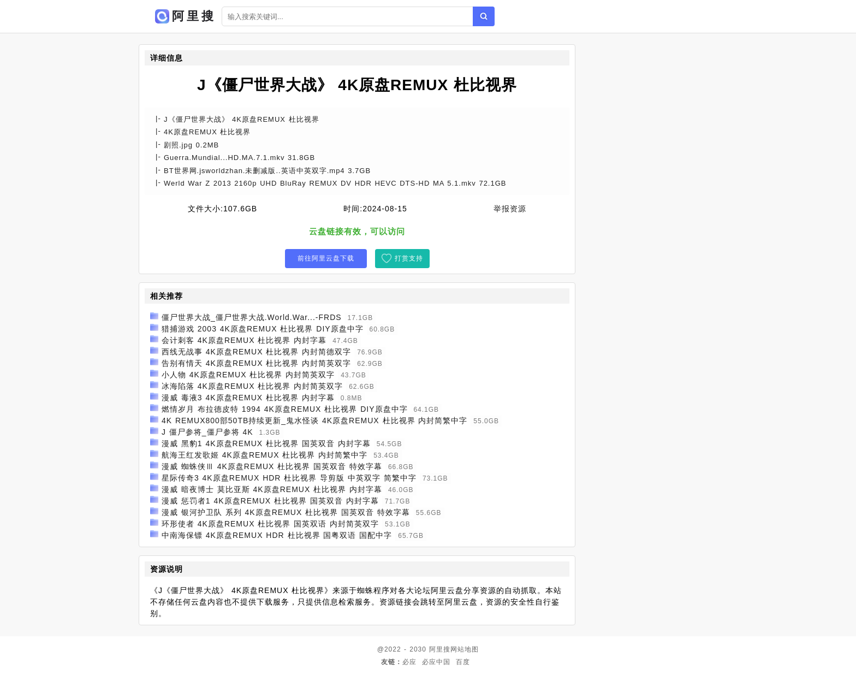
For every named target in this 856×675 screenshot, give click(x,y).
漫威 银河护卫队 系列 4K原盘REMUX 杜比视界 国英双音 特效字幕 (286, 512)
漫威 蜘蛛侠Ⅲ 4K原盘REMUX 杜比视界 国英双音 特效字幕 (272, 466)
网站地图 (464, 649)
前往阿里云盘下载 (326, 258)
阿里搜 (439, 649)
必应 (409, 662)
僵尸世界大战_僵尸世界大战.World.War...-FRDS (252, 317)
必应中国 (436, 662)
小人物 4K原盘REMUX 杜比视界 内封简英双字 (248, 374)
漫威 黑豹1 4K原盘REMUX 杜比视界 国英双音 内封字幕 (266, 443)
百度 (463, 662)
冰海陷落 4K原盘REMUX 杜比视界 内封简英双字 (252, 386)
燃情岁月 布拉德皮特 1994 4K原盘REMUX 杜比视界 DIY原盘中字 (285, 409)
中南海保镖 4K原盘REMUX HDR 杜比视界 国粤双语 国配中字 (277, 535)
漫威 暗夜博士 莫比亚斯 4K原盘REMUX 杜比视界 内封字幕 (272, 489)
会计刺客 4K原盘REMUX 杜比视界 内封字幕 (244, 340)
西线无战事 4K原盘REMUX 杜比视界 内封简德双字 (256, 351)
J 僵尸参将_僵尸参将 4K (207, 432)
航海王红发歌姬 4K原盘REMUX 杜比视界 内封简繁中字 (264, 455)
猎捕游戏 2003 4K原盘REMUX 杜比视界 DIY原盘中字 (263, 328)
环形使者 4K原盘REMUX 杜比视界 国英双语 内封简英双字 (270, 523)
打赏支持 (409, 258)
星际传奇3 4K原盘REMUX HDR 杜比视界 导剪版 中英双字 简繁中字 (289, 477)
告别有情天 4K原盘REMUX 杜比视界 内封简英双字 (256, 363)
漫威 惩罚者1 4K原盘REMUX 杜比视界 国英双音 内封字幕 (270, 500)
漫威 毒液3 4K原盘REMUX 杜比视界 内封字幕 (248, 397)
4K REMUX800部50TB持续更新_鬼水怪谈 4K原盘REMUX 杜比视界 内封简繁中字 (315, 420)
